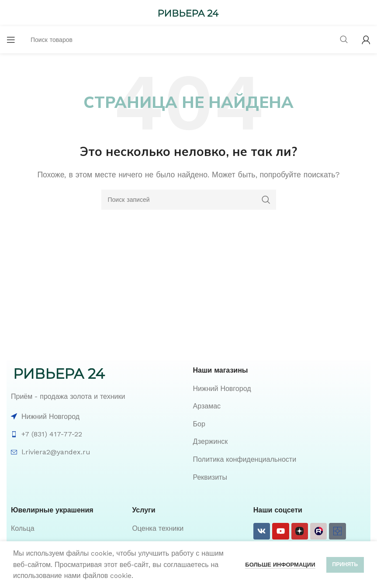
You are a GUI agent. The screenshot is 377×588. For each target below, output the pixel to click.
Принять (345, 564)
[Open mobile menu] (11, 39)
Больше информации (280, 564)
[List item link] (280, 388)
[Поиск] (188, 200)
